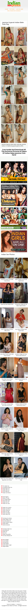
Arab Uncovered (6, 525)
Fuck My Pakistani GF (7, 535)
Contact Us (19, 604)
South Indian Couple (7, 545)
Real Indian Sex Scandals (14, 11)
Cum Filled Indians (7, 499)
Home (6, 9)
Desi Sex (4, 533)
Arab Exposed (6, 530)
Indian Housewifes (7, 534)
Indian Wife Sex (6, 490)
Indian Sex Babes (6, 513)
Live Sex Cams (19, 9)
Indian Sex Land (6, 503)
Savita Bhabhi (6, 544)
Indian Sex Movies (7, 493)
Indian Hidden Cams (7, 519)
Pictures (12, 9)
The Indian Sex (6, 486)
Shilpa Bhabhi (6, 546)
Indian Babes (5, 523)
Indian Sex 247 (6, 502)
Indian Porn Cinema (7, 507)
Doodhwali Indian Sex (7, 487)
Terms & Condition (11, 604)
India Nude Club (6, 501)
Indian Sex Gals (6, 511)
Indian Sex (5, 531)
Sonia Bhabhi (5, 541)
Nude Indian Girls (6, 514)
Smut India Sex (6, 491)
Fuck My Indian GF (7, 521)
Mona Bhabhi (6, 540)
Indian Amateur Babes (7, 522)
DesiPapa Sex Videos (7, 518)
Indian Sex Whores (7, 509)
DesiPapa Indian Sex (7, 529)
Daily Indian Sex (6, 489)
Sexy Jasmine (5, 542)
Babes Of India (6, 498)
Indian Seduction (6, 510)
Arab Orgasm (6, 497)
